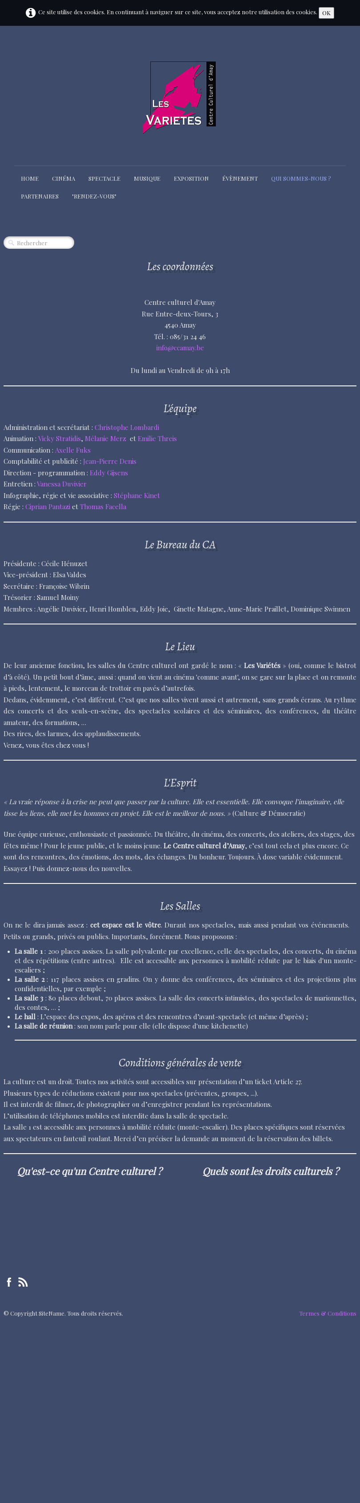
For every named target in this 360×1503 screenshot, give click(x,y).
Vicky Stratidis (59, 438)
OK (326, 12)
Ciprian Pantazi (47, 506)
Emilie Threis (157, 438)
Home (30, 178)
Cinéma (63, 178)
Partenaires (40, 196)
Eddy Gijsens (109, 472)
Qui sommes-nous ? (301, 178)
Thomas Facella (103, 506)
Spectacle (104, 178)
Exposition (191, 178)
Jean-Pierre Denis (110, 461)
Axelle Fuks (73, 450)
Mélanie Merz (105, 438)
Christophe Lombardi (127, 427)
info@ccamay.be (180, 347)
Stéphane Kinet (137, 495)
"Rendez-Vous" (94, 196)
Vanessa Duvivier (62, 483)
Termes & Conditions (327, 1313)
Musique (147, 178)
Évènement (240, 178)
